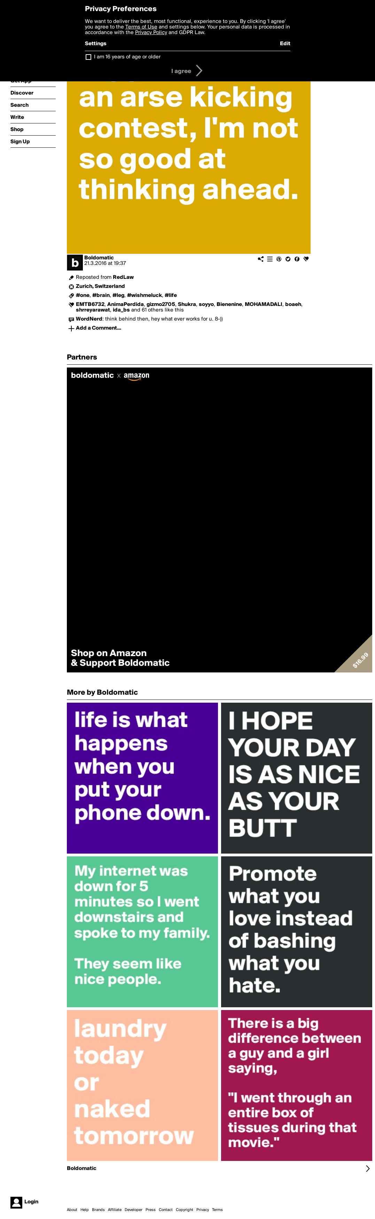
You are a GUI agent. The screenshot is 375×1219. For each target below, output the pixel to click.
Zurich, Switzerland (100, 286)
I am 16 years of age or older (127, 57)
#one (82, 295)
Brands (98, 1210)
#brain (101, 295)
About (72, 1210)
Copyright (184, 1210)
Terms (217, 1210)
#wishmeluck (144, 295)
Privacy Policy (151, 32)
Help (84, 1210)
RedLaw (123, 277)
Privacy (202, 1210)
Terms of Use (141, 27)
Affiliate (115, 1210)
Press (151, 1210)
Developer (133, 1210)
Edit (285, 44)
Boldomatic (99, 258)
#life (171, 295)
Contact (166, 1210)
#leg (118, 295)
